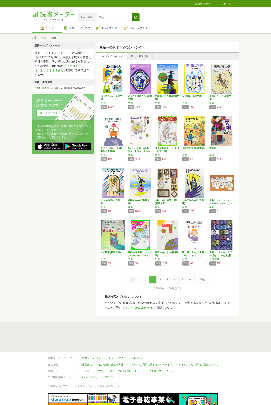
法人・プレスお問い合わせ (125, 352)
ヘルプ (85, 352)
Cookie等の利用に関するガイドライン (151, 345)
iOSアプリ (110, 358)
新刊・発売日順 (139, 56)
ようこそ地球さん (51, 70)
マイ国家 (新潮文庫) (111, 252)
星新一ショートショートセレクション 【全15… (220, 203)
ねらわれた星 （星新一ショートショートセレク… (139, 151)
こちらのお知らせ (139, 307)
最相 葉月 (214, 259)
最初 (132, 279)
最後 (202, 279)
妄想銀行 (47, 88)
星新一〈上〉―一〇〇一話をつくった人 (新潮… (220, 255)
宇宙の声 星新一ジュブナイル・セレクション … (139, 255)
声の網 (212, 148)
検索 (43, 37)
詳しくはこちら (49, 113)
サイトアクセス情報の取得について (198, 345)
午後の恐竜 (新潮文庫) (193, 148)
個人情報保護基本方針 (111, 345)
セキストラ (74, 66)
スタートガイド (117, 339)
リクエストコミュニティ (160, 352)
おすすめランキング (111, 56)
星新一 (212, 207)
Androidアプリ (90, 358)
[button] (136, 17)
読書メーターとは (92, 339)
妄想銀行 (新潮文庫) (192, 96)
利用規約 (137, 339)
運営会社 (87, 345)
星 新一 (104, 103)
